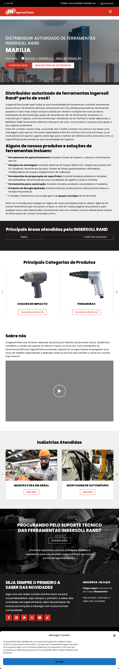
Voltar (9, 3)
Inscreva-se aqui (96, 582)
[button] (114, 635)
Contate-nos (18, 65)
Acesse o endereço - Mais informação (51, 58)
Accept (59, 661)
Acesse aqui (60, 540)
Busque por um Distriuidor (53, 65)
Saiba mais (31, 492)
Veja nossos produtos (32, 312)
